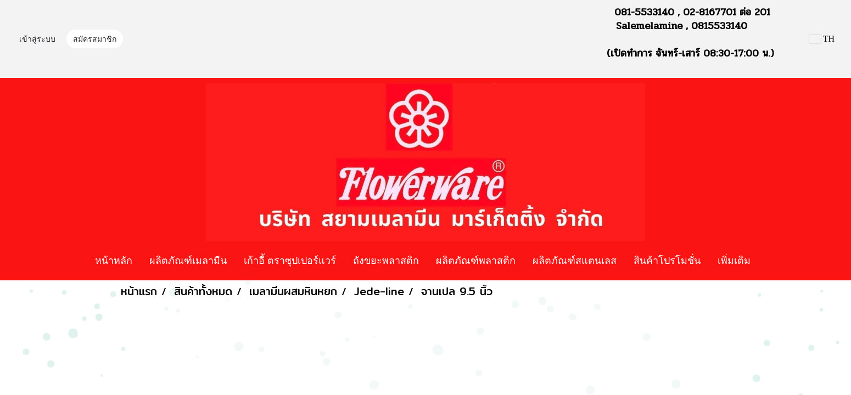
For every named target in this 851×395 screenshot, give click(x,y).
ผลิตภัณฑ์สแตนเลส (575, 260)
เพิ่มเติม (734, 260)
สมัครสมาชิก (94, 39)
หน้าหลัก (113, 260)
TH (822, 38)
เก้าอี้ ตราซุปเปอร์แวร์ (290, 260)
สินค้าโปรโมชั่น (667, 260)
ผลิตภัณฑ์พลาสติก (476, 260)
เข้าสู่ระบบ (37, 39)
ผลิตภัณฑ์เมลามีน (188, 260)
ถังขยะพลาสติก (386, 260)
